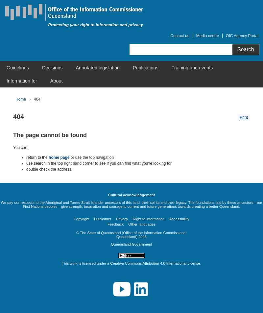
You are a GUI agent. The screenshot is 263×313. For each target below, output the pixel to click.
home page (59, 157)
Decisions (52, 67)
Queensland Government (131, 244)
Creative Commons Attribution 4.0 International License (155, 263)
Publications (145, 67)
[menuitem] (18, 67)
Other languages (141, 224)
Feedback (116, 224)
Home (20, 99)
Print (244, 117)
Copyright (81, 219)
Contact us (179, 36)
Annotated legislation (98, 67)
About (56, 81)
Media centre (207, 36)
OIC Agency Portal (242, 36)
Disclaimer (102, 219)
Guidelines (18, 67)
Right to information (149, 219)
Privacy (122, 219)
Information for (22, 81)
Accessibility (179, 219)
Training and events (192, 67)
